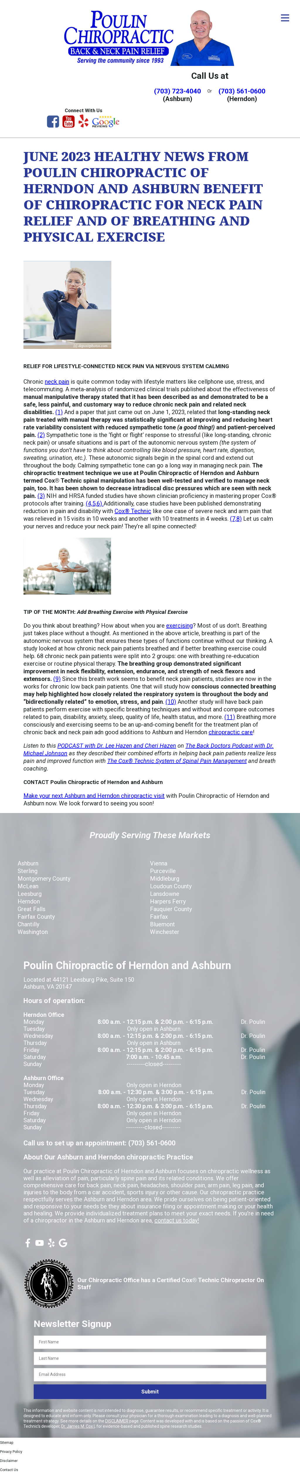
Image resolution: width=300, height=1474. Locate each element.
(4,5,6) (94, 503)
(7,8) (236, 518)
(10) (171, 701)
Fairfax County (36, 916)
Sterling (28, 871)
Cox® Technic (133, 511)
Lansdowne (164, 893)
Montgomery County (44, 878)
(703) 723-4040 (177, 91)
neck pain (57, 381)
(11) (229, 716)
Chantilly (28, 924)
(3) (41, 495)
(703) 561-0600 (242, 91)
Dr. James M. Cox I (78, 1426)
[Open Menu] (285, 18)
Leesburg (30, 893)
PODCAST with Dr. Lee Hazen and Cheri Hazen (116, 745)
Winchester (164, 931)
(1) (59, 412)
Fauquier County (171, 909)
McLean (28, 886)
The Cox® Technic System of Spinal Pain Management (177, 760)
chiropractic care (231, 732)
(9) (57, 678)
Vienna (158, 863)
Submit (150, 1391)
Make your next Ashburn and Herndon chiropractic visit (94, 795)
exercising (179, 625)
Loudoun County (171, 886)
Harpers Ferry (168, 901)
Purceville (163, 871)
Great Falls (31, 909)
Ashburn (28, 863)
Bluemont (162, 924)
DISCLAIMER (116, 1421)
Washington (33, 931)
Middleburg (164, 878)
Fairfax (159, 916)
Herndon (29, 901)
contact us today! (176, 1220)
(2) (41, 434)
